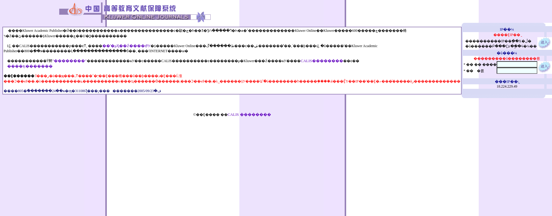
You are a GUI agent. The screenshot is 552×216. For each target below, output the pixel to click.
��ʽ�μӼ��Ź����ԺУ (126, 46)
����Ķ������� (30, 66)
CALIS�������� (322, 60)
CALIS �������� (249, 114)
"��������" (69, 60)
